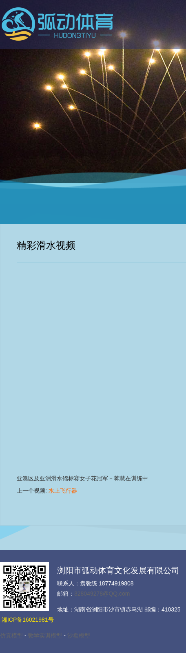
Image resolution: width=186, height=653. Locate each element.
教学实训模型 (45, 635)
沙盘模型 (78, 635)
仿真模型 (11, 635)
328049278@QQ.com (102, 593)
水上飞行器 (63, 490)
